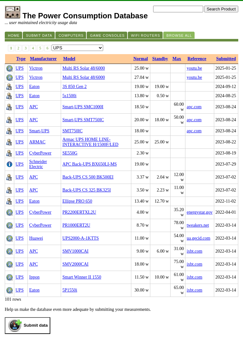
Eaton (34, 86)
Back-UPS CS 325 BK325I (86, 190)
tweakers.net (198, 225)
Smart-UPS (39, 131)
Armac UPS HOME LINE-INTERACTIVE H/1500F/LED (90, 142)
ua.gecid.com (198, 238)
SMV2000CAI (75, 264)
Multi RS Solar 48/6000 (83, 68)
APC (33, 106)
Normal (140, 58)
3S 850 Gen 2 (74, 86)
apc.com (194, 106)
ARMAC (37, 142)
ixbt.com (194, 251)
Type (21, 58)
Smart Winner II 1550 (81, 277)
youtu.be (194, 68)
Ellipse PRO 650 (77, 201)
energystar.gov (200, 212)
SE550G (69, 153)
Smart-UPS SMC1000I (82, 106)
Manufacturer (43, 58)
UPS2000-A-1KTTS (80, 238)
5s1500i (69, 95)
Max (176, 58)
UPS (20, 68)
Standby (160, 58)
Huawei (36, 238)
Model (69, 58)
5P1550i (69, 290)
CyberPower (40, 153)
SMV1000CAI (75, 251)
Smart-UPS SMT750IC (83, 119)
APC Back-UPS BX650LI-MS (89, 164)
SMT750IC (72, 131)
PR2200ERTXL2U (79, 212)
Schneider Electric (38, 164)
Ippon (34, 277)
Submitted (226, 58)
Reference (196, 58)
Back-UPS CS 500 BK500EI (87, 177)
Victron (35, 68)
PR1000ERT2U (76, 225)
